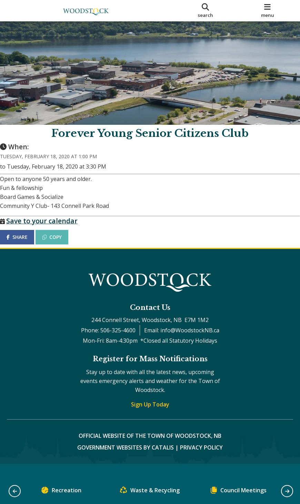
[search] (205, 10)
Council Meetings (239, 491)
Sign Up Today (150, 418)
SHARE (23, 244)
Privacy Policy (201, 461)
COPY (59, 244)
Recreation (61, 491)
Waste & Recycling (150, 491)
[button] (15, 491)
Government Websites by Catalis (125, 461)
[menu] (268, 10)
